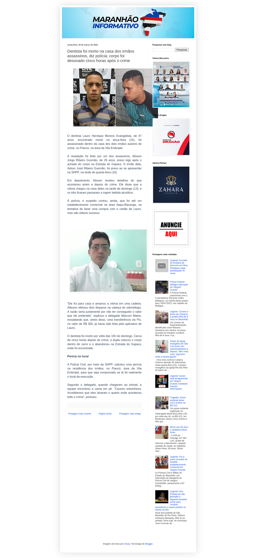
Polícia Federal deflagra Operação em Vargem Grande (179, 286)
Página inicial (105, 413)
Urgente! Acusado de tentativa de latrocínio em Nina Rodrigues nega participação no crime (179, 267)
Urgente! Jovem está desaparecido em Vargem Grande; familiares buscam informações (179, 382)
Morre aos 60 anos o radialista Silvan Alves (179, 430)
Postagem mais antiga (130, 413)
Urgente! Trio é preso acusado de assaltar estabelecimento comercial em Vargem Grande (178, 463)
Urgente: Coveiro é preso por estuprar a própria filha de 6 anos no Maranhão (179, 315)
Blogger (149, 544)
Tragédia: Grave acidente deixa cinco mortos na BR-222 (178, 401)
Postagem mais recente (79, 413)
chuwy (127, 544)
